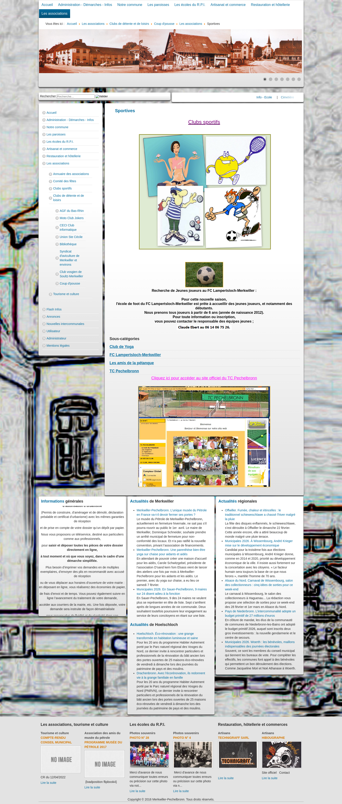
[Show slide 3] (276, 79)
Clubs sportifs (62, 188)
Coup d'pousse (70, 283)
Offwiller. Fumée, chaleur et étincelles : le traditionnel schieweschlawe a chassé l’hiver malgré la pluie (260, 514)
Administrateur (56, 338)
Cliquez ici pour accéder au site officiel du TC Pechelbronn (204, 378)
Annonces (53, 316)
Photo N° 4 (182, 737)
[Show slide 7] (299, 79)
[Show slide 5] (287, 79)
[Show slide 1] (265, 79)
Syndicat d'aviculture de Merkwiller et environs (70, 258)
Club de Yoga (122, 346)
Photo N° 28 (139, 737)
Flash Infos (54, 309)
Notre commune (129, 5)
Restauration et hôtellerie (270, 5)
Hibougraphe (273, 737)
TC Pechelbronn (124, 371)
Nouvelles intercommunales (65, 324)
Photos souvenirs (142, 733)
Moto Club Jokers (72, 218)
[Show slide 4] (282, 79)
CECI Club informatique (68, 227)
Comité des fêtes (64, 181)
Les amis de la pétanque (132, 363)
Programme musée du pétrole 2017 (103, 745)
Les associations (54, 13)
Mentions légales (58, 345)
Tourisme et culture (66, 294)
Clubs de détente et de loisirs (68, 198)
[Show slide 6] (293, 79)
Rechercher (48, 96)
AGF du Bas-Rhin (72, 211)
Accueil (47, 5)
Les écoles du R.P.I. (189, 5)
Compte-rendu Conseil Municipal (56, 740)
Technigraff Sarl (233, 737)
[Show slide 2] (270, 79)
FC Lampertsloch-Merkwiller (135, 355)
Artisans (224, 733)
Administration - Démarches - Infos (85, 5)
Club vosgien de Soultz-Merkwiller (71, 274)
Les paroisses (158, 5)
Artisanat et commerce (228, 5)
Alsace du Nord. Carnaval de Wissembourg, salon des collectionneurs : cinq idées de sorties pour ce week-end (259, 585)
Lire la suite (49, 782)
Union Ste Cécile (71, 237)
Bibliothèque (68, 244)
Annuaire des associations (71, 174)
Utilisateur (53, 331)
